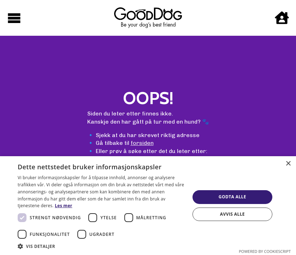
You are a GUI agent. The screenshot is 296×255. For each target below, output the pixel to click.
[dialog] (148, 205)
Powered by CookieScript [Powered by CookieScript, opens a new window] (265, 251)
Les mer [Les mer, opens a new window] (63, 206)
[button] (101, 246)
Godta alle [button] (232, 197)
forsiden (142, 143)
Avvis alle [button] (232, 214)
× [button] (288, 163)
